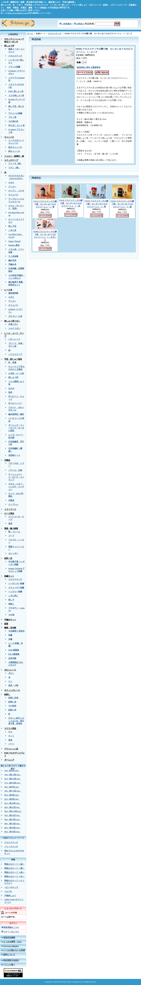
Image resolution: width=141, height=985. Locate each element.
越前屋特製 (13, 293)
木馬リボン (13, 324)
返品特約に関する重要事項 (88, 67)
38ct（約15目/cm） (12, 823)
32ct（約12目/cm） (12, 815)
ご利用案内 (66, 24)
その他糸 (12, 706)
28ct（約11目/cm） (12, 807)
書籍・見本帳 (10, 628)
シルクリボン (14, 328)
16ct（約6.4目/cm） (12, 779)
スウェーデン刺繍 (16, 587)
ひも (10, 732)
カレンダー (13, 553)
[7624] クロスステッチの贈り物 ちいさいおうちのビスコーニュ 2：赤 (70, 203)
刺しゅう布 (9, 46)
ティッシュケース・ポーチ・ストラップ (16, 477)
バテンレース (14, 339)
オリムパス (13, 195)
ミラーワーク (10, 509)
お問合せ (80, 24)
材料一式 (8, 558)
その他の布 (13, 121)
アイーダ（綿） (15, 163)
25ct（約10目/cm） (12, 803)
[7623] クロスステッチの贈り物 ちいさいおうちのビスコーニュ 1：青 (45, 204)
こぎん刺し (13, 595)
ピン (10, 681)
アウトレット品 (11, 749)
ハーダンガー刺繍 (16, 583)
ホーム (30, 33)
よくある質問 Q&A (12, 942)
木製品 (11, 500)
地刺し (11, 604)
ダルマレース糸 (15, 316)
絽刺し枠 (12, 710)
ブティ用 (12, 117)
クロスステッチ (15, 56)
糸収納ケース (14, 455)
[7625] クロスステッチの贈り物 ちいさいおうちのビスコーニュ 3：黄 (96, 204)
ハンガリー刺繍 (15, 591)
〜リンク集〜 (9, 964)
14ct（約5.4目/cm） (12, 774)
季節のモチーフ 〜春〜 (14, 864)
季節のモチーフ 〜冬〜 (14, 876)
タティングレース (12, 690)
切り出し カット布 (16, 125)
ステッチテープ (11, 160)
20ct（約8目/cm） (12, 795)
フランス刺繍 (14, 67)
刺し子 (11, 600)
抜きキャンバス (15, 147)
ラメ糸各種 (13, 256)
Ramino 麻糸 (14, 245)
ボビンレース (10, 670)
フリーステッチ (11, 846)
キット (11, 736)
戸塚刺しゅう (10, 895)
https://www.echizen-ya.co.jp (18, 13)
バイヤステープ (15, 354)
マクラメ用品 (10, 728)
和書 (10, 635)
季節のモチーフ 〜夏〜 (14, 868)
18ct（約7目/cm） (12, 787)
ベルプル (8, 891)
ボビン (11, 673)
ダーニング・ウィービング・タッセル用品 (16, 428)
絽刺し (7, 694)
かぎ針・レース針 (16, 373)
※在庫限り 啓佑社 (16, 631)
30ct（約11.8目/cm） (13, 811)
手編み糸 (12, 264)
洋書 (10, 639)
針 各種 (12, 362)
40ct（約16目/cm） (12, 828)
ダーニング (9, 760)
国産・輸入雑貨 (11, 528)
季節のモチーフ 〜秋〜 (14, 872)
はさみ (11, 388)
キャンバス (9, 137)
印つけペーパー (15, 403)
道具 (10, 392)
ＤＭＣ (11, 182)
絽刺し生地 (13, 698)
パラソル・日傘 (15, 470)
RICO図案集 (13, 654)
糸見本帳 (12, 658)
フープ (11, 535)
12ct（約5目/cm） (12, 770)
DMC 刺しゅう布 (15, 91)
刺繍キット (9, 576)
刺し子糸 (12, 226)
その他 (11, 615)
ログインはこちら (11, 931)
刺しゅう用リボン (12, 321)
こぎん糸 (12, 230)
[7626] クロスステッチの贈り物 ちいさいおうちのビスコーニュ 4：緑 (122, 204)
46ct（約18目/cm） (12, 832)
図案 (6, 624)
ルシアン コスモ (16, 191)
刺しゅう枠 (13, 377)
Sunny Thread (14, 241)
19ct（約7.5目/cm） (12, 791)
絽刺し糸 (12, 702)
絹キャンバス (14, 151)
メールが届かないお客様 (14, 950)
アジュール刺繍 (15, 113)
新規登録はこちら (11, 927)
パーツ (11, 744)
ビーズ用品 (9, 513)
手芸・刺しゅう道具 (13, 359)
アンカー (12, 187)
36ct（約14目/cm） (12, 819)
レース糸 (8, 290)
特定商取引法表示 (11, 960)
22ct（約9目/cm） (12, 799)
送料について (9, 954)
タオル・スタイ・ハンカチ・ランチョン (16, 487)
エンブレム (13, 504)
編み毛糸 (12, 260)
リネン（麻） (14, 167)
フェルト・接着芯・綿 (14, 156)
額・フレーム (14, 532)
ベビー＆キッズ (11, 887)
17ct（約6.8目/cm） (12, 783)
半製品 (7, 460)
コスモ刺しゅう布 (16, 95)
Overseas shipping (11, 946)
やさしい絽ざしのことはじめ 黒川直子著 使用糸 (16, 721)
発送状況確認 (9, 937)
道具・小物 (13, 685)
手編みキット (10, 619)
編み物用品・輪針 (16, 414)
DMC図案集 (13, 650)
